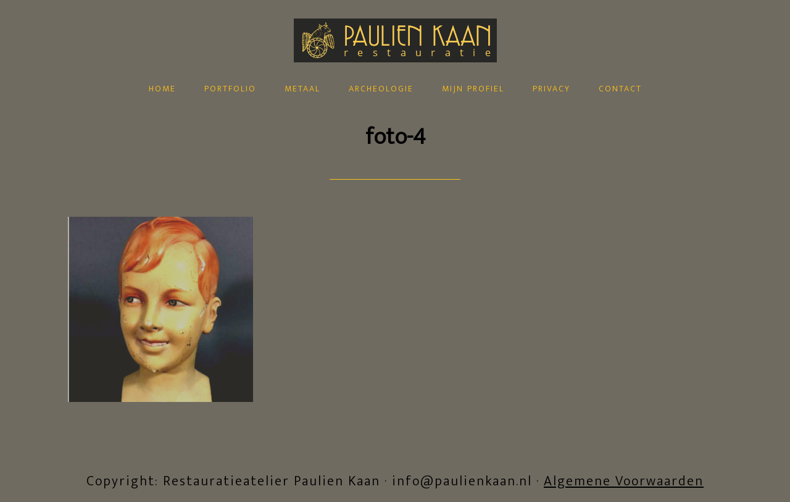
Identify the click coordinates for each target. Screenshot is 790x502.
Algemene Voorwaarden (624, 481)
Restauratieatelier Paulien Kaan (395, 69)
